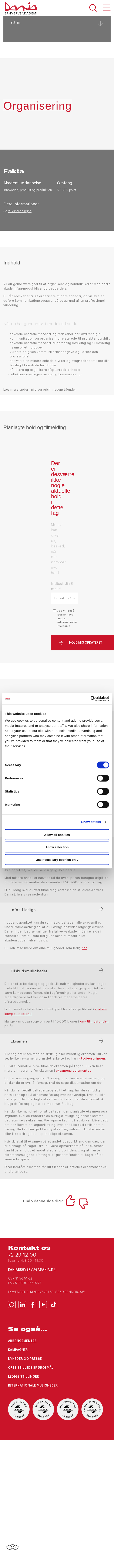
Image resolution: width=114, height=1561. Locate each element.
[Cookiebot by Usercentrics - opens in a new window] (90, 698)
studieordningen (20, 211)
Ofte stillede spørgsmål (31, 1367)
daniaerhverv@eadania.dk (32, 1269)
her (84, 948)
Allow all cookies (57, 834)
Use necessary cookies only (57, 859)
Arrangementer (22, 1341)
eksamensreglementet (73, 1070)
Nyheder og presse (25, 1358)
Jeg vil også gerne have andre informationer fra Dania (67, 618)
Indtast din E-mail (62, 586)
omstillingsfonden (94, 1021)
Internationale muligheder (33, 1385)
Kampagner (18, 1349)
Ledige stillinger (23, 1376)
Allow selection (56, 847)
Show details (91, 822)
